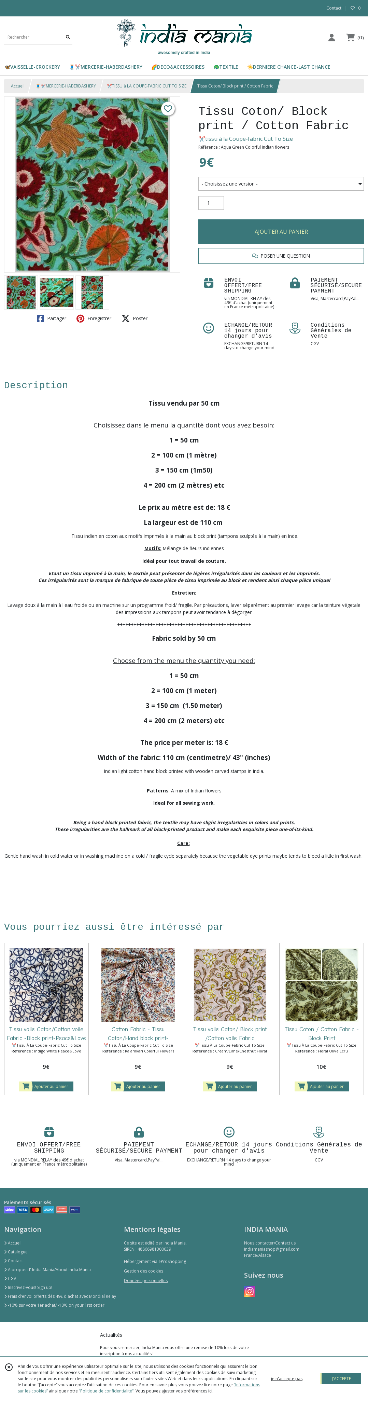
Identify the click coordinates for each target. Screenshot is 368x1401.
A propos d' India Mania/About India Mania (47, 1270)
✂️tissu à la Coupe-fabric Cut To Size (245, 138)
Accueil (18, 86)
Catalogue (16, 1252)
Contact (333, 8)
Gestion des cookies (143, 1271)
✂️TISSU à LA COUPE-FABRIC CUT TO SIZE (146, 86)
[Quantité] (211, 203)
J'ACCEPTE (341, 1379)
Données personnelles (146, 1280)
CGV (10, 1278)
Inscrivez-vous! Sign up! (28, 1287)
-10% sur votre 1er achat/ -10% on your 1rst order (54, 1305)
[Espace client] (331, 37)
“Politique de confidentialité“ (106, 1391)
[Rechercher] (67, 37)
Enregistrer (93, 318)
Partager (51, 318)
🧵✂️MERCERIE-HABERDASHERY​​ (66, 86)
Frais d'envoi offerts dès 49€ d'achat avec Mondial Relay (60, 1296)
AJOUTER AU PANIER (281, 231)
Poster (134, 318)
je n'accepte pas (286, 1379)
